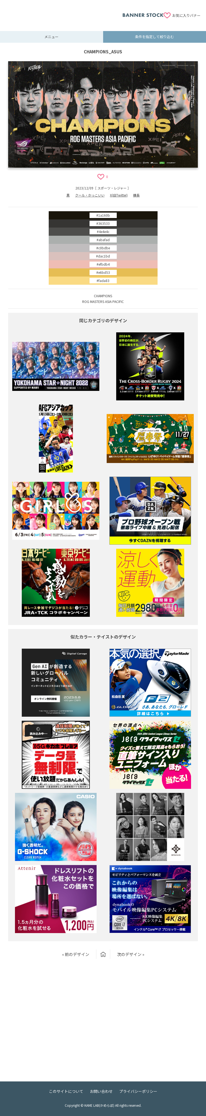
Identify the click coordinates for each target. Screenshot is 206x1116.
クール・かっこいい (89, 195)
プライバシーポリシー (138, 1091)
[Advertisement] (63, 12)
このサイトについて (66, 1091)
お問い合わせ (101, 1091)
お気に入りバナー (186, 15)
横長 (136, 195)
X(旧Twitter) (119, 195)
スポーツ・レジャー (112, 188)
